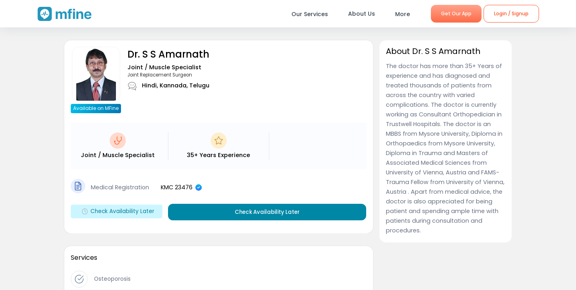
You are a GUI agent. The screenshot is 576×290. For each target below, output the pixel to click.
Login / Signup (511, 13)
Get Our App (456, 13)
